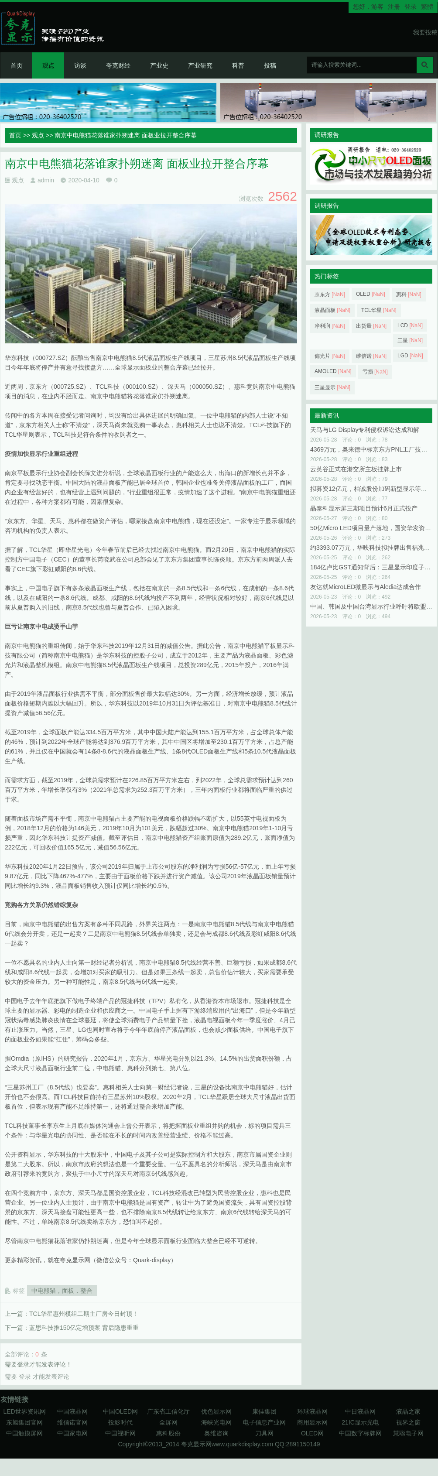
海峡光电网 (216, 1422)
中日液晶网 (360, 1411)
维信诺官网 (72, 1422)
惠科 (408, 294)
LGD (410, 356)
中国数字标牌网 (360, 1433)
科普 (238, 65)
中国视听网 (120, 1433)
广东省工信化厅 (168, 1411)
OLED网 (312, 1433)
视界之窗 (408, 1422)
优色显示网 (216, 1411)
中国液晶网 (72, 1411)
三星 (410, 340)
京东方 (330, 294)
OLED (370, 294)
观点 (48, 65)
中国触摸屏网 (24, 1433)
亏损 (375, 372)
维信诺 (371, 356)
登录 (410, 6)
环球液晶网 (312, 1411)
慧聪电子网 (408, 1433)
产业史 (159, 65)
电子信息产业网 (264, 1422)
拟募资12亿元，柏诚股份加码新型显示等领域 (371, 488)
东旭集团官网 (24, 1422)
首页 (16, 65)
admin (46, 180)
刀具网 (264, 1433)
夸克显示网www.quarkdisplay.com (228, 1444)
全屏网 (168, 1422)
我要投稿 (425, 32)
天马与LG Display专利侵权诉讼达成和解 (364, 429)
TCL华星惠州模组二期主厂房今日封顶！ (83, 1313)
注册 (394, 6)
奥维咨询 (216, 1433)
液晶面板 (332, 310)
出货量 (371, 326)
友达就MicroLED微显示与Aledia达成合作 (365, 586)
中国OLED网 (120, 1411)
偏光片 (330, 356)
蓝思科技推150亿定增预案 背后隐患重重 (84, 1327)
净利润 (330, 326)
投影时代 (120, 1422)
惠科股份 (168, 1433)
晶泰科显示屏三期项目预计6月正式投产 (363, 508)
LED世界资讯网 (24, 1411)
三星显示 (332, 387)
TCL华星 (379, 310)
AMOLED (333, 371)
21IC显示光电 (360, 1422)
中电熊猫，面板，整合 (61, 1290)
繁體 (427, 6)
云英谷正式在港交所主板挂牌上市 (356, 469)
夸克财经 (118, 65)
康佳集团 (264, 1411)
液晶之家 (408, 1411)
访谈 (80, 65)
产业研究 (200, 65)
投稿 (270, 65)
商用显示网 (312, 1422)
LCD (410, 325)
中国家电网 (72, 1433)
